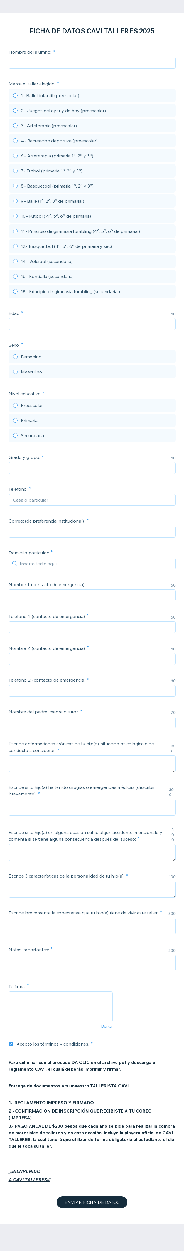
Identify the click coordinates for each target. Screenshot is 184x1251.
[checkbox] (11, 1044)
